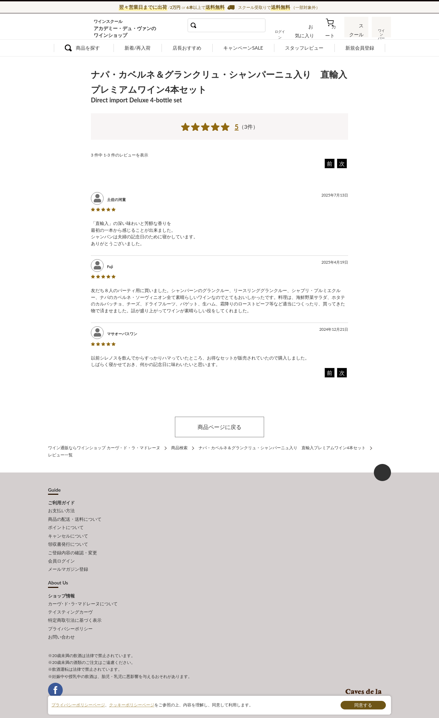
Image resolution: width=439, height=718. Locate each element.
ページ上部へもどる (382, 471)
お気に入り (311, 32)
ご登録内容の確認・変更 (72, 547)
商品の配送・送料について (75, 517)
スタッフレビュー (304, 48)
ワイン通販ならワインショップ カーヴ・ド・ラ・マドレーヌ (71, 28)
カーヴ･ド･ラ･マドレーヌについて (83, 596)
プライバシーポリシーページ (78, 704)
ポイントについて (66, 525)
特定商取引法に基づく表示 (75, 611)
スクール (357, 32)
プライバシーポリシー (70, 618)
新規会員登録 (359, 48)
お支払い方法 (61, 509)
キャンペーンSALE (243, 48)
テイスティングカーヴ (70, 603)
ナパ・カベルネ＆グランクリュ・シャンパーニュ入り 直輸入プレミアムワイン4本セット (282, 447)
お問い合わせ (61, 626)
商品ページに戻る (219, 427)
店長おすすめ (187, 48)
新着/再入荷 (137, 48)
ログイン (287, 32)
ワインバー (381, 32)
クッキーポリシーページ (131, 704)
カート (333, 32)
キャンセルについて (68, 532)
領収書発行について (68, 540)
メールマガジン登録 (68, 562)
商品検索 (179, 447)
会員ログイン (61, 555)
